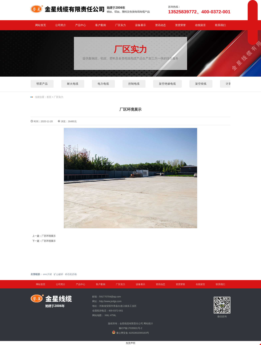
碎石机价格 (71, 274)
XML (107, 315)
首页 (49, 97)
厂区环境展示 (49, 236)
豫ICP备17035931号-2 (130, 328)
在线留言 (200, 25)
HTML (113, 315)
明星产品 (42, 83)
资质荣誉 (180, 25)
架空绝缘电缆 (167, 83)
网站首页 (40, 25)
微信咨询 (222, 307)
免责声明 (130, 343)
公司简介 (60, 25)
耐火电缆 (72, 83)
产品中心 (80, 25)
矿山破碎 (58, 274)
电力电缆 (103, 83)
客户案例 (100, 25)
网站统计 (148, 323)
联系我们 (220, 25)
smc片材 (47, 274)
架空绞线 (201, 83)
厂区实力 (120, 25)
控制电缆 (134, 83)
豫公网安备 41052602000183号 (130, 332)
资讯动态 (160, 25)
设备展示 (140, 25)
